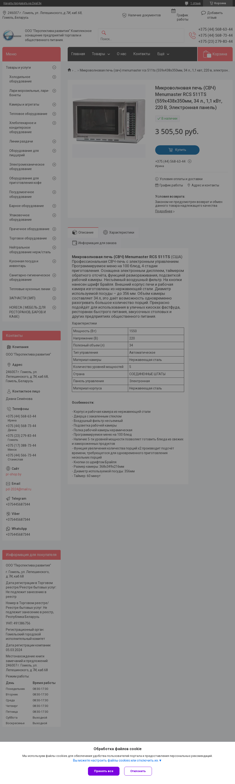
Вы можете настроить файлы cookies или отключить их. (116, 760)
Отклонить (138, 771)
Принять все (103, 771)
